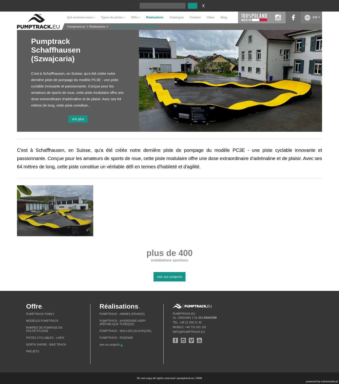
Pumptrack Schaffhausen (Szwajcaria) (134, 26)
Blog (224, 17)
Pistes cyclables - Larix (45, 337)
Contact (195, 17)
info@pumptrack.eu (189, 332)
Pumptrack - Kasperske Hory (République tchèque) (123, 322)
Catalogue (177, 17)
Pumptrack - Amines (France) (122, 314)
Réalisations (155, 17)
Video (210, 17)
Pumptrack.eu (76, 26)
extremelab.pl (329, 381)
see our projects (169, 277)
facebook (293, 17)
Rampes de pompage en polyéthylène (44, 329)
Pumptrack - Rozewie (116, 337)
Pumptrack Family (40, 314)
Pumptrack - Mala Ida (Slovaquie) (126, 331)
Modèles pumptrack (42, 320)
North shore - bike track (46, 344)
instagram (278, 17)
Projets (32, 351)
